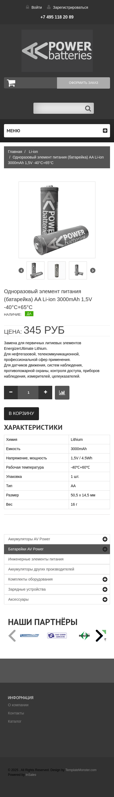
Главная (15, 152)
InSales (31, 775)
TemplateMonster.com (81, 770)
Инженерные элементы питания (36, 559)
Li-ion (33, 152)
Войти (37, 7)
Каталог (14, 721)
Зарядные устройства (27, 589)
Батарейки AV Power (25, 549)
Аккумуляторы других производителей (41, 569)
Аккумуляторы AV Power (29, 539)
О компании (18, 705)
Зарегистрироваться (70, 7)
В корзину (21, 413)
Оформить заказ (83, 83)
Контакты (16, 713)
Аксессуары (18, 599)
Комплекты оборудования (30, 579)
